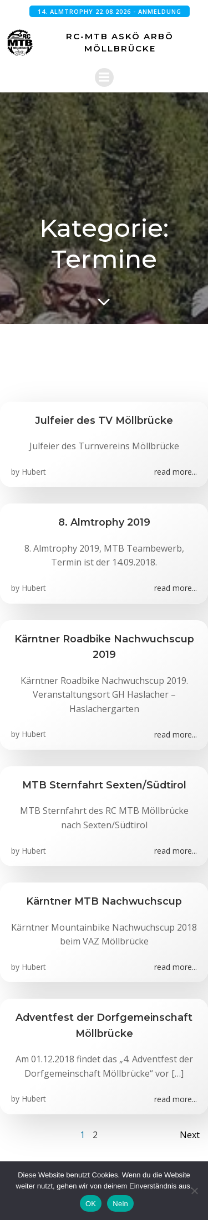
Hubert (34, 471)
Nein (120, 1204)
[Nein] (194, 1190)
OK (90, 1204)
